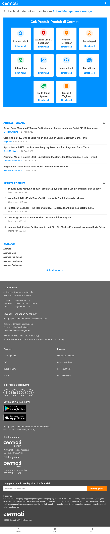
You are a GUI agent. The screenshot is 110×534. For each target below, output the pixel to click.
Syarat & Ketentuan (65, 356)
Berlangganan (97, 489)
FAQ (5, 362)
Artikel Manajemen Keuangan (73, 11)
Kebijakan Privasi (64, 362)
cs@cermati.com (22, 306)
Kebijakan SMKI (64, 369)
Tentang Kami (9, 356)
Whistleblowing (64, 375)
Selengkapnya (55, 270)
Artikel (6, 375)
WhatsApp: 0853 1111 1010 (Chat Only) (21, 336)
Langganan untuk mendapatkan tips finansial (26, 483)
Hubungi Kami (9, 369)
